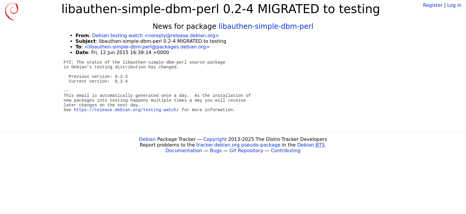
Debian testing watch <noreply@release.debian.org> (155, 35)
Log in (454, 5)
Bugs (216, 150)
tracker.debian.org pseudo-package (238, 145)
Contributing (286, 150)
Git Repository (246, 150)
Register (433, 5)
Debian (147, 139)
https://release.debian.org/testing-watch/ (126, 110)
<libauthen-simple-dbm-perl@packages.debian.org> (147, 47)
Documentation (184, 150)
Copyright (214, 139)
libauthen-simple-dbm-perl (266, 26)
